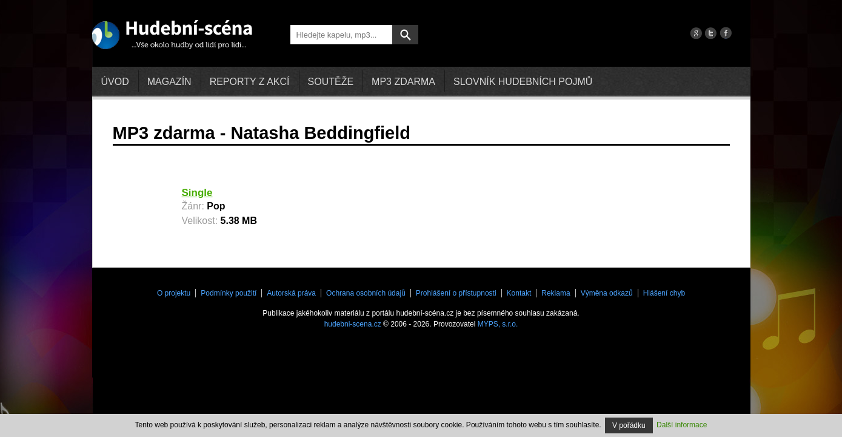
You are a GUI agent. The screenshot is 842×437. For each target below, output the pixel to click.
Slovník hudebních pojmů (522, 81)
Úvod (115, 81)
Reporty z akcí (250, 81)
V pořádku (629, 425)
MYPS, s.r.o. (498, 324)
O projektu (173, 293)
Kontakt (519, 293)
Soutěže (331, 81)
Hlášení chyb (664, 293)
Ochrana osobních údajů (366, 293)
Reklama (555, 293)
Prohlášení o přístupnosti (456, 293)
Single (197, 192)
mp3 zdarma (403, 81)
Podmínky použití (228, 293)
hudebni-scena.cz (352, 324)
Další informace (682, 425)
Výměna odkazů (607, 293)
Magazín (169, 81)
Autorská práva (291, 293)
